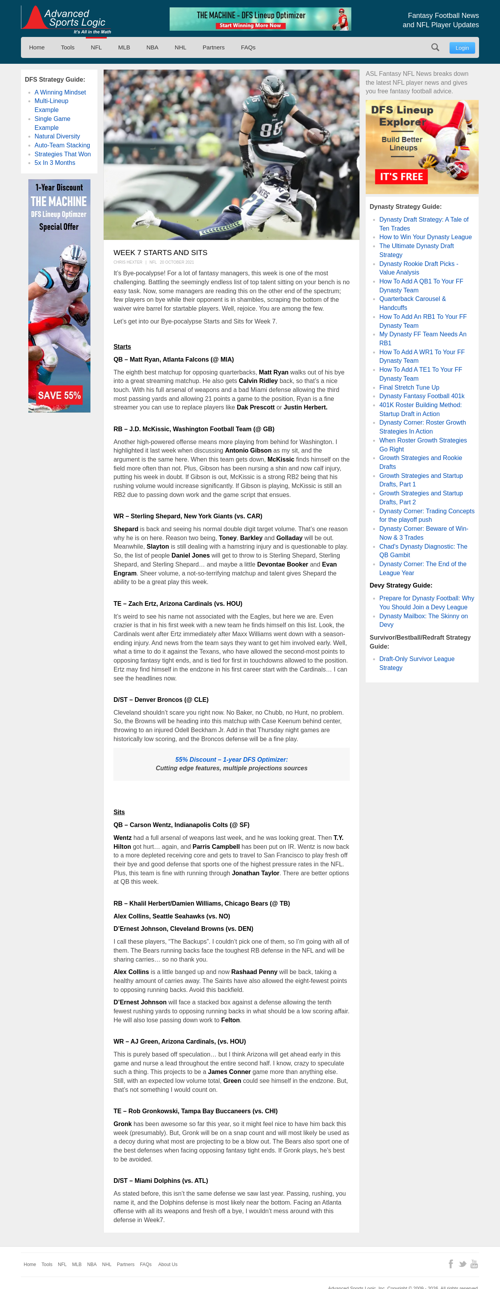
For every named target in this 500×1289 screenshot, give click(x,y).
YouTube (474, 1264)
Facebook (451, 1264)
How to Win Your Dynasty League (425, 237)
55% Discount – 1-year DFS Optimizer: (231, 759)
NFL (96, 47)
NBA (152, 47)
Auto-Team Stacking (62, 145)
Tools (68, 47)
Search (435, 47)
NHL (180, 47)
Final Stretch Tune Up (409, 387)
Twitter (462, 1264)
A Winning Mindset (60, 92)
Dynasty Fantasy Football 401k (422, 396)
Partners (214, 47)
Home (37, 47)
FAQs (248, 47)
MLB (124, 47)
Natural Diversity (57, 136)
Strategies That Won (63, 154)
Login (462, 48)
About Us (167, 1264)
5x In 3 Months (55, 162)
